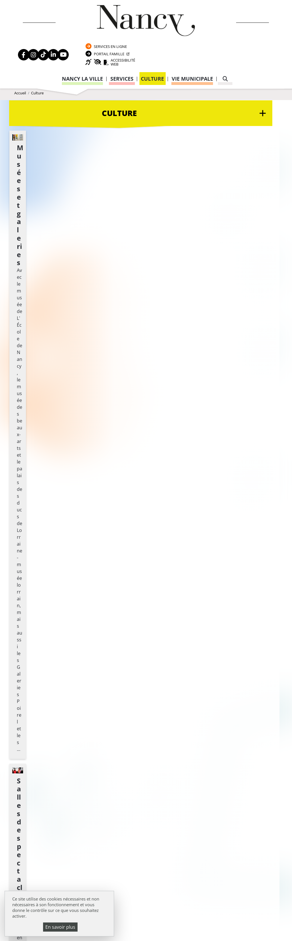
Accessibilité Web (247, 30)
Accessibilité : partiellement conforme (56, 758)
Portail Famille (241, 21)
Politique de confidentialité (45, 750)
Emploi (22, 719)
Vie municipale (192, 47)
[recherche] (225, 48)
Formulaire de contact (124, 738)
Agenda (23, 704)
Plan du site (27, 766)
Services (121, 47)
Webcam (23, 727)
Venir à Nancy (124, 914)
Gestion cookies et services (146, 928)
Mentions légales (33, 742)
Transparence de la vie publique (49, 735)
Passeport (206, 705)
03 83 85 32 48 (207, 784)
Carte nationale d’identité (219, 713)
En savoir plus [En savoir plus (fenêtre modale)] (60, 927)
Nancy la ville (82, 47)
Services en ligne (243, 12)
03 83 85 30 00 (140, 721)
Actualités (26, 711)
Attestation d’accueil (215, 727)
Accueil (20, 83)
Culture (152, 47)
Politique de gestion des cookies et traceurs (204, 921)
